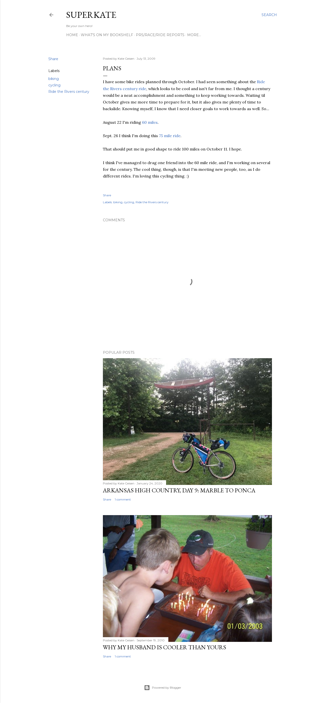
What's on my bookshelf (107, 35)
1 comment (123, 499)
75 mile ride (169, 135)
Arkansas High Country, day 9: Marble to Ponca (179, 490)
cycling (54, 85)
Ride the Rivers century (68, 91)
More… (194, 35)
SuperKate (91, 15)
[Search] (269, 15)
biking (53, 78)
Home (72, 35)
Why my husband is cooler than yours (164, 647)
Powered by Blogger (162, 688)
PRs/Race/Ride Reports (160, 35)
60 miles (150, 122)
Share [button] (53, 59)
